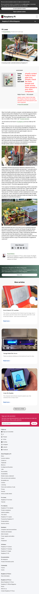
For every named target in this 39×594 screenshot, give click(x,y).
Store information (5, 576)
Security (3, 491)
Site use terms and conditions (8, 478)
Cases (2, 538)
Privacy (3, 489)
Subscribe (19, 275)
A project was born (24, 119)
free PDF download (23, 104)
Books (2, 586)
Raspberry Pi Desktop (6, 549)
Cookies (3, 482)
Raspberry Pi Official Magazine (11, 21)
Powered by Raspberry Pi (7, 519)
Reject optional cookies (19, 11)
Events (2, 570)
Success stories (5, 523)
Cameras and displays (6, 531)
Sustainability (4, 473)
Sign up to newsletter (7, 431)
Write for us (4, 588)
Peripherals (4, 540)
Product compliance (6, 510)
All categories (4, 559)
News (2, 456)
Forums (3, 567)
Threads (4, 437)
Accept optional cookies (19, 8)
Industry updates (5, 512)
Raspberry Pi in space (6, 517)
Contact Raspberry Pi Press (8, 591)
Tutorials (3, 502)
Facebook (4, 449)
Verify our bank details (6, 493)
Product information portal (7, 561)
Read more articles (20, 408)
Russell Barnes (7, 31)
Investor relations (5, 458)
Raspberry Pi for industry (7, 508)
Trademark (3, 462)
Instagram (4, 444)
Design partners (5, 521)
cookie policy (25, 4)
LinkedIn (4, 447)
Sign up (34, 423)
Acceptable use (5, 480)
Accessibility (4, 471)
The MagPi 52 (20, 121)
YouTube (4, 442)
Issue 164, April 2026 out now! (20, 77)
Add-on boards (4, 534)
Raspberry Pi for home (6, 499)
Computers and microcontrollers (9, 529)
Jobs (2, 469)
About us (3, 465)
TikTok (3, 439)
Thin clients (4, 514)
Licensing (3, 484)
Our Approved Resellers (7, 467)
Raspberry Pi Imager (6, 551)
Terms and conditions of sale (8, 487)
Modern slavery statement (7, 476)
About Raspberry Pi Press (7, 582)
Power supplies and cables (7, 536)
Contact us (3, 460)
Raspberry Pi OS (5, 553)
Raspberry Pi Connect (6, 546)
